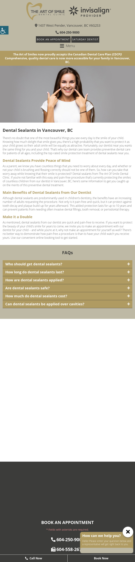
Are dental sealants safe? (27, 288)
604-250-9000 (67, 32)
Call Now (33, 558)
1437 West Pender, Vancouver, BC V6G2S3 (67, 25)
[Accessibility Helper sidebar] (4, 30)
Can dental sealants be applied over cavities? (44, 304)
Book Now (101, 558)
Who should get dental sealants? (33, 264)
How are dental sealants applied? (34, 280)
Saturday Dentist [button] (85, 39)
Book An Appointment (53, 39)
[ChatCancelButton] (128, 532)
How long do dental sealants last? (34, 272)
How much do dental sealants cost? (36, 296)
